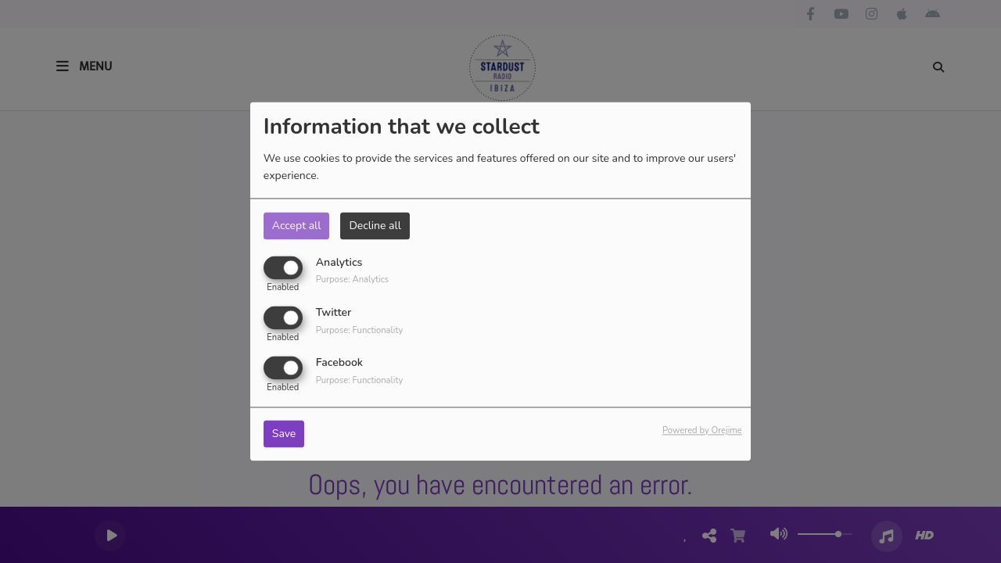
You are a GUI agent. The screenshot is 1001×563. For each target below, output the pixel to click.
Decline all (374, 225)
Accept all (296, 225)
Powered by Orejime (702, 431)
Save (284, 434)
